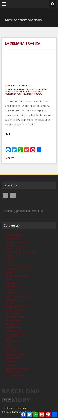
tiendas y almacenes (17, 368)
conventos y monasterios (20, 265)
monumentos (13, 330)
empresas (11, 282)
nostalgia (11, 337)
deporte (10, 272)
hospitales (12, 299)
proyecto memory (16, 354)
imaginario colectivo (15, 91)
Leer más (10, 158)
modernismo (13, 327)
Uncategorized (14, 375)
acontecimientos (16, 89)
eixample (11, 279)
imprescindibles (34, 91)
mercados (11, 323)
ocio (8, 344)
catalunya (11, 255)
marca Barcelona (15, 317)
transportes (12, 371)
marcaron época (13, 93)
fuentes (10, 293)
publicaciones (13, 358)
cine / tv (10, 258)
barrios (10, 245)
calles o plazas (14, 248)
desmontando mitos (17, 276)
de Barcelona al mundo (19, 269)
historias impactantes (36, 89)
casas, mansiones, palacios (21, 252)
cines (8, 262)
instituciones (13, 313)
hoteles (10, 303)
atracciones (12, 238)
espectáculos (13, 286)
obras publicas (14, 341)
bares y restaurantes (18, 241)
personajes (12, 351)
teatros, (10, 365)
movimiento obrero (32, 93)
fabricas (10, 289)
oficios (9, 347)
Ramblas (10, 361)
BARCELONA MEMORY (19, 85)
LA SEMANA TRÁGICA (22, 43)
